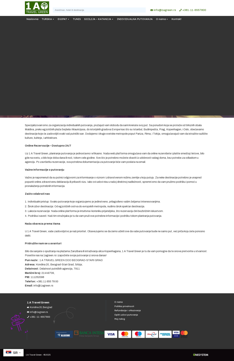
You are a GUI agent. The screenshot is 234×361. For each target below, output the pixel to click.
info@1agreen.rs (165, 10)
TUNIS (77, 19)
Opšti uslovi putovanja (126, 314)
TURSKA (47, 19)
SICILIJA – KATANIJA (97, 19)
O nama (161, 19)
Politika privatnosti (124, 306)
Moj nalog (119, 319)
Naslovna (32, 19)
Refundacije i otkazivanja (127, 310)
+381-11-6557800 (194, 10)
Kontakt (176, 19)
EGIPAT (62, 19)
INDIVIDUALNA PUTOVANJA (135, 19)
